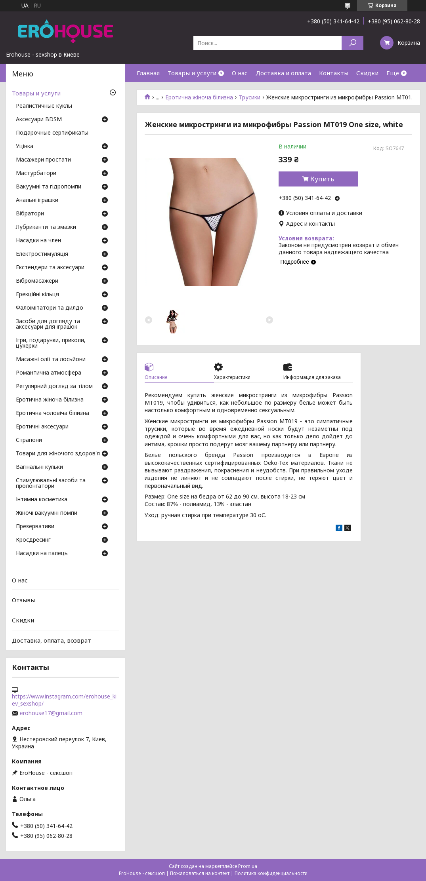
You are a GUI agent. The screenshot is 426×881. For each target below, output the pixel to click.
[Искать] (352, 43)
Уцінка (24, 146)
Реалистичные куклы (44, 106)
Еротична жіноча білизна (199, 97)
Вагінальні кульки (39, 467)
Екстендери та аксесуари (50, 267)
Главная (148, 73)
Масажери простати (43, 160)
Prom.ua (247, 866)
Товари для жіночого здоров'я (58, 454)
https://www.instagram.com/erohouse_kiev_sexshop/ (64, 700)
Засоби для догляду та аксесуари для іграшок (48, 324)
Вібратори (30, 214)
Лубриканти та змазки (46, 227)
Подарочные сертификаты (52, 133)
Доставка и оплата (283, 73)
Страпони (29, 440)
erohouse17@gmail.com (51, 713)
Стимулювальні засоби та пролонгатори (51, 483)
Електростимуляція (42, 254)
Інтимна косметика (41, 500)
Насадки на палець (42, 553)
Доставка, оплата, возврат (51, 640)
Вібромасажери (37, 281)
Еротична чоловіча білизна (52, 413)
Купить (322, 179)
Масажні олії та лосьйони (51, 359)
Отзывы (23, 600)
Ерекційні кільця (37, 294)
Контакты (333, 73)
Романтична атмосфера (48, 373)
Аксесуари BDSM (39, 119)
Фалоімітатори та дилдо (49, 308)
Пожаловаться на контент (199, 873)
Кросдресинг (33, 540)
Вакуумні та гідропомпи (48, 187)
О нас (240, 73)
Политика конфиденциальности (271, 873)
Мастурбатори (36, 173)
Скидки (367, 73)
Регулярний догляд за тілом (54, 386)
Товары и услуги (192, 73)
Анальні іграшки (37, 200)
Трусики (249, 97)
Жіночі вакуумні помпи (46, 513)
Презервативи (35, 526)
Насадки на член (38, 241)
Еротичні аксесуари (42, 427)
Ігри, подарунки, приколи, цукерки (51, 343)
